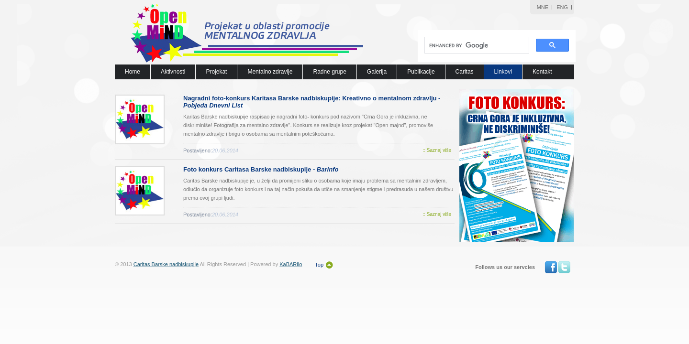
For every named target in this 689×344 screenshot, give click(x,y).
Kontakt (542, 71)
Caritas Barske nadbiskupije (166, 264)
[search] (475, 45)
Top (319, 265)
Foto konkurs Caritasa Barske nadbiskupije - (260, 169)
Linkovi (503, 71)
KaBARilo (290, 264)
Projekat (216, 71)
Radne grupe (329, 71)
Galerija (377, 71)
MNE (542, 7)
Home (132, 71)
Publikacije (420, 71)
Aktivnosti (173, 71)
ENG (562, 7)
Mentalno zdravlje (269, 71)
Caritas (465, 71)
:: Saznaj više (437, 150)
